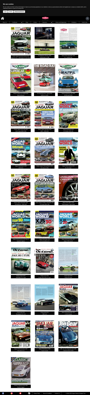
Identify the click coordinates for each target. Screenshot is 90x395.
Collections (44, 22)
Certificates (14, 22)
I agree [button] (5, 11)
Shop (27, 22)
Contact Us (57, 393)
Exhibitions (74, 22)
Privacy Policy (37, 393)
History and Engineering (61, 22)
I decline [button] (10, 11)
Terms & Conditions (47, 393)
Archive (35, 22)
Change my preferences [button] (19, 11)
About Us (5, 22)
